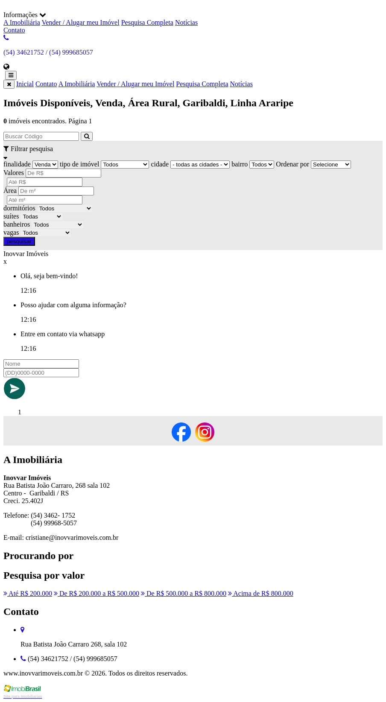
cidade (160, 164)
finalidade (17, 164)
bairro (239, 164)
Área (10, 190)
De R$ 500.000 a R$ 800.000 (183, 593)
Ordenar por (292, 164)
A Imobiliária (21, 22)
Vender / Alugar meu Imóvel (80, 22)
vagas (11, 232)
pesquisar (19, 241)
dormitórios (19, 208)
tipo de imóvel (79, 164)
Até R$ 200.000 (27, 593)
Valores (13, 172)
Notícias (186, 22)
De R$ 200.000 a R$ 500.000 (96, 593)
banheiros (16, 224)
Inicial (25, 83)
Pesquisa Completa (147, 22)
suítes (11, 216)
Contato (14, 30)
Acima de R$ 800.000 (260, 593)
